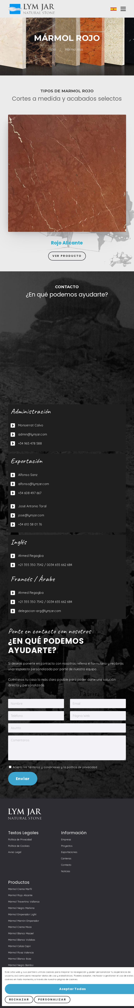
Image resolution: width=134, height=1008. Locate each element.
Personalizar (52, 999)
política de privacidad (82, 767)
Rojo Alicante (67, 243)
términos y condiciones (44, 767)
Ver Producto (67, 256)
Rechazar (19, 999)
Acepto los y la (53, 767)
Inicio (52, 49)
